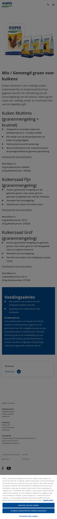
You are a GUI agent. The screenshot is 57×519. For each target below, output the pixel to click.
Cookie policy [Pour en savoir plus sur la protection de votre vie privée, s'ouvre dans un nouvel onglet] (48, 500)
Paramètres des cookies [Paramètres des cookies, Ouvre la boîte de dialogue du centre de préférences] (28, 516)
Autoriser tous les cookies (28, 505)
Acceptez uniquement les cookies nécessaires (28, 511)
